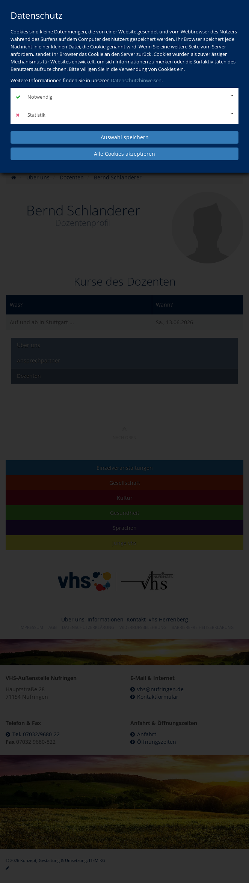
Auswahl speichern (125, 137)
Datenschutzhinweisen (136, 80)
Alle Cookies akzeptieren (124, 153)
